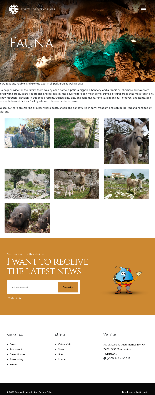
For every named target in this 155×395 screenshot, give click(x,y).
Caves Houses (17, 354)
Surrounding (16, 359)
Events (13, 364)
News (61, 349)
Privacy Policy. (14, 297)
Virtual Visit (64, 344)
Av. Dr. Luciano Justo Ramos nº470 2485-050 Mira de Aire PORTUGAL (124, 349)
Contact (62, 359)
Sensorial (143, 392)
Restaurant (16, 349)
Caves (13, 344)
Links (60, 354)
